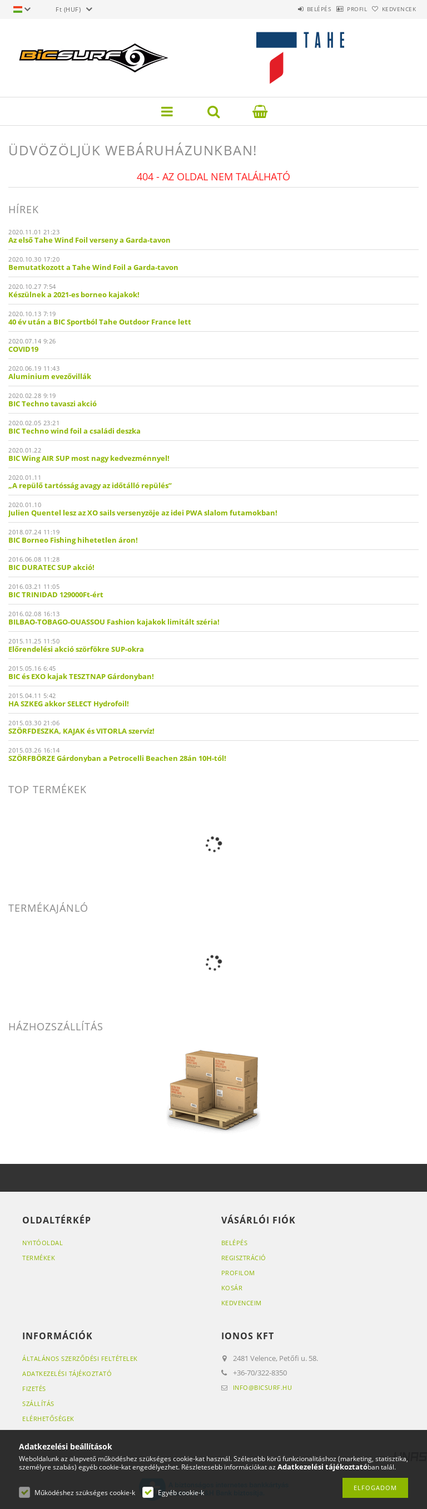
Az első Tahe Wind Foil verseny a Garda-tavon (89, 240)
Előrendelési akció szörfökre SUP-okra (76, 649)
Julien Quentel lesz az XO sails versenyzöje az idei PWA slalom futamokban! (142, 513)
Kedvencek (393, 9)
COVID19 (23, 349)
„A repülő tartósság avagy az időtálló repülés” (90, 485)
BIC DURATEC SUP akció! (51, 567)
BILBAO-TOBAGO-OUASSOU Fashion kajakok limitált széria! (114, 622)
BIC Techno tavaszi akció (52, 403)
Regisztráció (243, 1258)
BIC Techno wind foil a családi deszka (74, 431)
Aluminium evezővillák (49, 376)
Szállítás (38, 1403)
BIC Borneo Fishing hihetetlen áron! (73, 540)
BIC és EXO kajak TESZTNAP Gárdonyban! (81, 676)
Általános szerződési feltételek (80, 1358)
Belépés (290, 9)
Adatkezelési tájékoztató (67, 1373)
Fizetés (34, 1388)
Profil (340, 9)
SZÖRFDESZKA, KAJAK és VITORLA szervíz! (81, 731)
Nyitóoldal (42, 1242)
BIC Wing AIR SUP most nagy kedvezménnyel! (89, 458)
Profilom (238, 1273)
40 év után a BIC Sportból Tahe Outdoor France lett (99, 322)
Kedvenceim (241, 1303)
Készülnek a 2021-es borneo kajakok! (74, 294)
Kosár (232, 1288)
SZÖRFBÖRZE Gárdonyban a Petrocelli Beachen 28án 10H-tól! (117, 758)
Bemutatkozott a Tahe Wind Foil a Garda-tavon (93, 267)
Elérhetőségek (48, 1418)
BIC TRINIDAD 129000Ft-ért (55, 594)
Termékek (38, 1258)
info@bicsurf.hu (262, 1387)
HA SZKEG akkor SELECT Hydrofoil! (68, 703)
